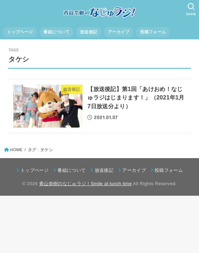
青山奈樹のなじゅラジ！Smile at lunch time (85, 183)
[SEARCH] (191, 9)
